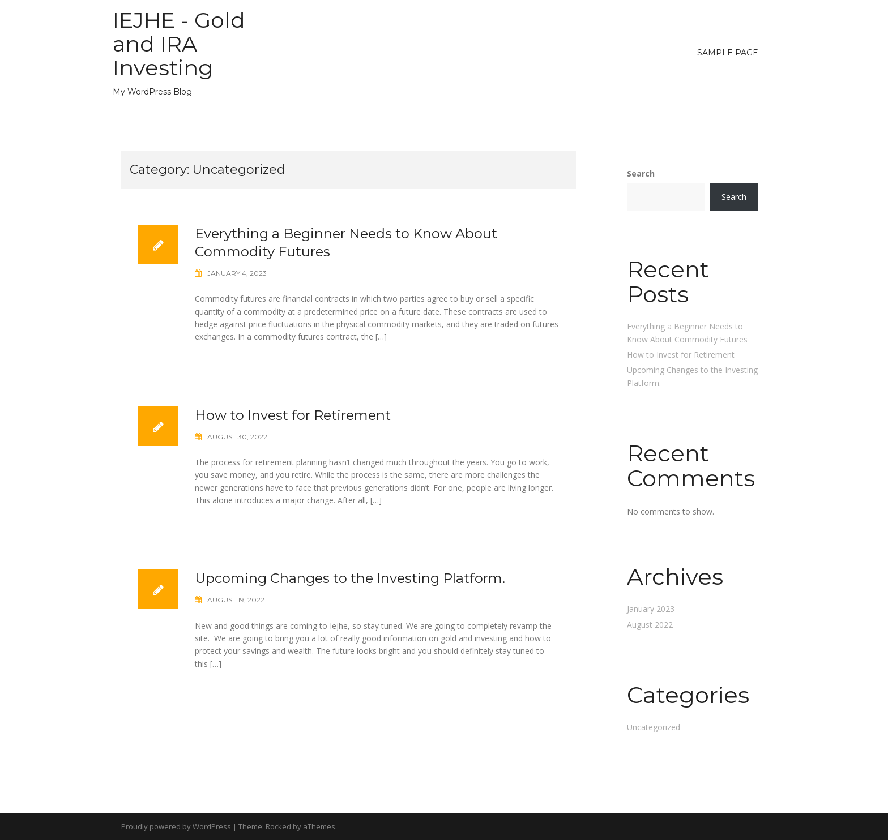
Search (641, 173)
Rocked (278, 826)
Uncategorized (653, 727)
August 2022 (650, 624)
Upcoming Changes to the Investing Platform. (350, 578)
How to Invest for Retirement (293, 415)
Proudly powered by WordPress (176, 826)
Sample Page (727, 53)
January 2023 (650, 608)
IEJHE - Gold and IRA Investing (179, 44)
